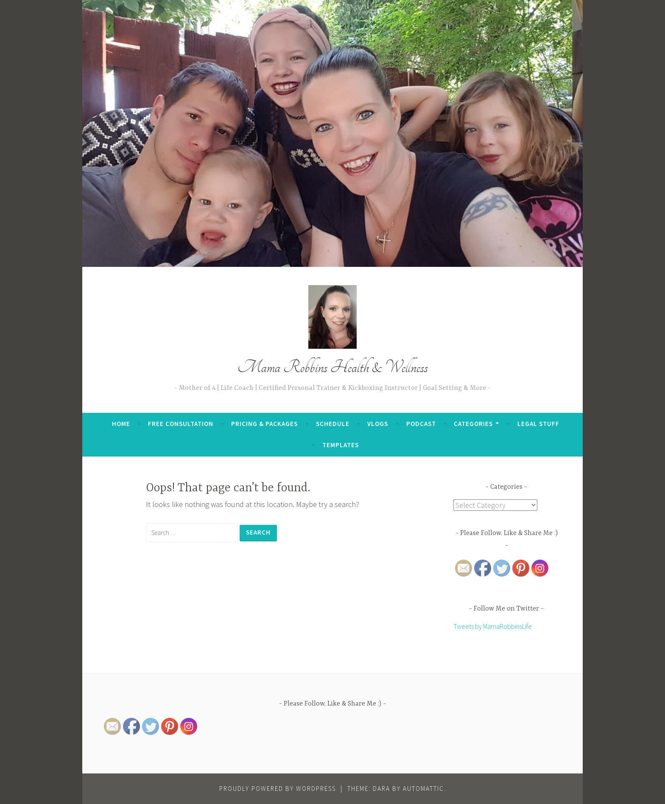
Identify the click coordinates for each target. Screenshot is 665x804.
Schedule (332, 424)
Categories (473, 424)
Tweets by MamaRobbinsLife (492, 626)
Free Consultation (180, 424)
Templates (340, 445)
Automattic (423, 788)
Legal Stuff (538, 424)
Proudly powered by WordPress (277, 788)
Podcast (421, 424)
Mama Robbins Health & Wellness (333, 367)
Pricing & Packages (264, 424)
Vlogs (377, 424)
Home (121, 424)
